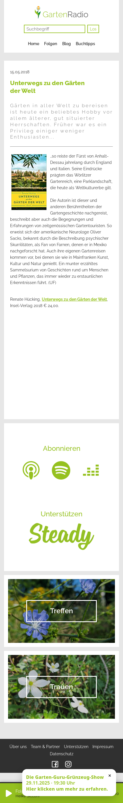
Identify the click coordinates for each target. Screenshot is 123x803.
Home (33, 43)
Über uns (18, 746)
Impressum (102, 746)
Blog (66, 43)
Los (93, 29)
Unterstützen (76, 746)
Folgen (50, 43)
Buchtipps (85, 43)
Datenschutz (61, 754)
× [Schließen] (109, 775)
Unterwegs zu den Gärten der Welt (74, 299)
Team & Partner (45, 746)
